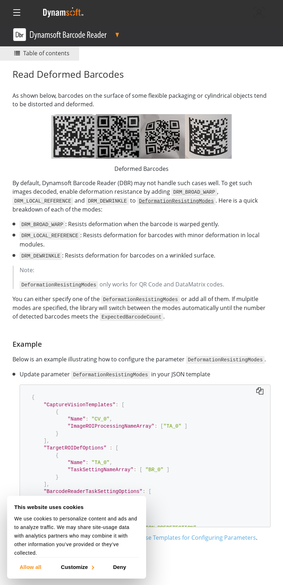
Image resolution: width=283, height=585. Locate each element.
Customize (77, 567)
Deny (119, 567)
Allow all (30, 567)
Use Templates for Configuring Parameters (198, 535)
